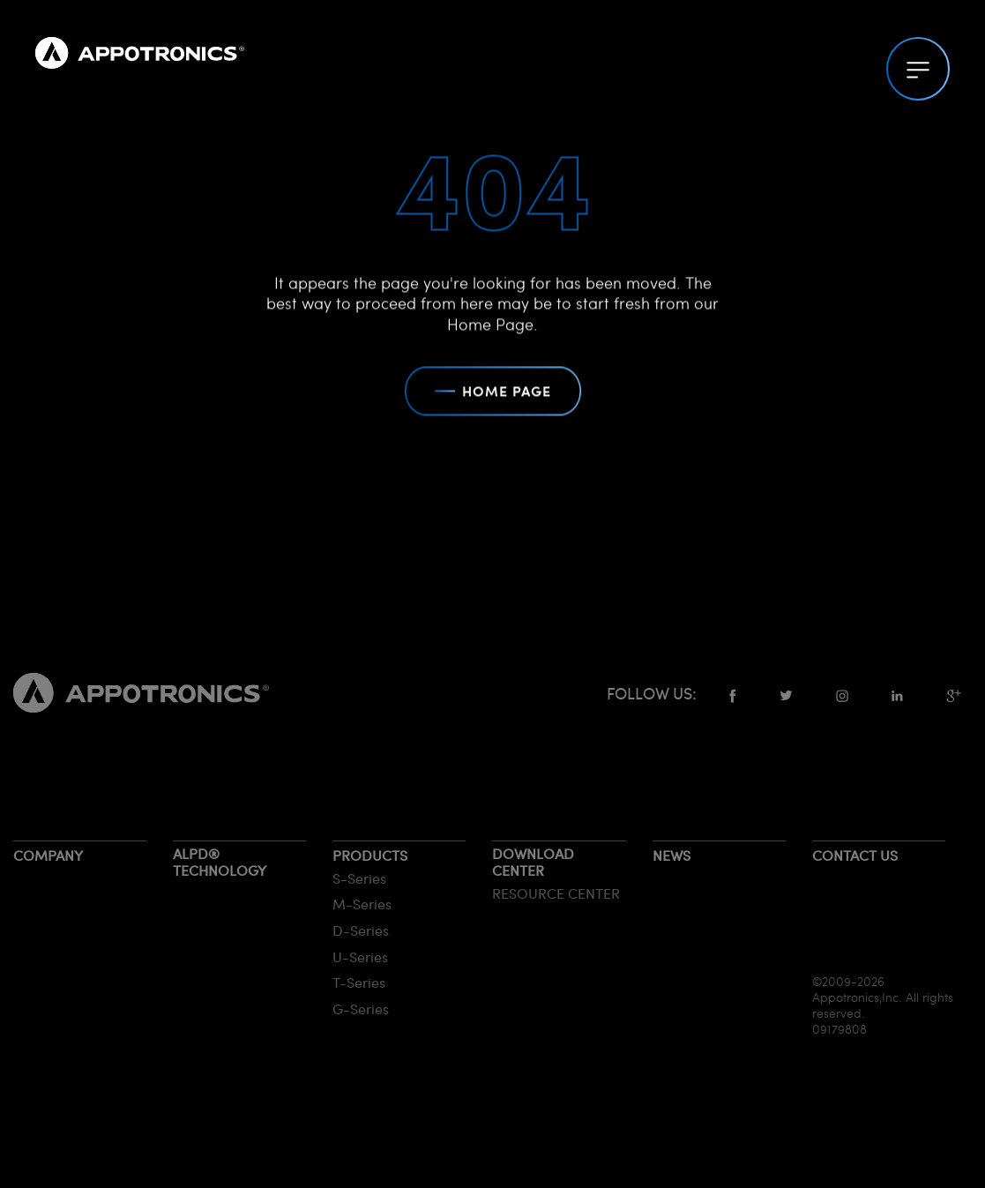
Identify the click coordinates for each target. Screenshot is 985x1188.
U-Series (360, 956)
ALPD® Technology (219, 861)
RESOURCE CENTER (556, 893)
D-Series (360, 930)
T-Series (358, 982)
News (671, 855)
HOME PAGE (493, 393)
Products (369, 855)
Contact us (855, 855)
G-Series (360, 1008)
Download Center (533, 861)
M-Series (362, 903)
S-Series (359, 878)
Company (48, 855)
